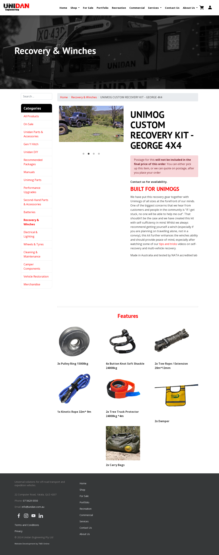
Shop (82, 489)
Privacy (18, 531)
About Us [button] (189, 7)
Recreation (119, 7)
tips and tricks (168, 244)
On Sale (28, 124)
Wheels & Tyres (34, 244)
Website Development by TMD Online (32, 543)
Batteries (29, 212)
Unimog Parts (32, 180)
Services (84, 521)
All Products (31, 116)
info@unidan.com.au (33, 506)
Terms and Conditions (27, 525)
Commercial (137, 7)
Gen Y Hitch (31, 144)
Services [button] (153, 7)
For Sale (88, 7)
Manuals (29, 172)
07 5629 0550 (30, 500)
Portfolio (102, 7)
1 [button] (83, 154)
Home (63, 7)
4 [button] (99, 154)
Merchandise (32, 284)
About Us (85, 534)
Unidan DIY (31, 152)
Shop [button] (74, 7)
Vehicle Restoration (36, 276)
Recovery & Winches (84, 97)
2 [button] (88, 154)
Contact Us (172, 7)
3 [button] (93, 154)
